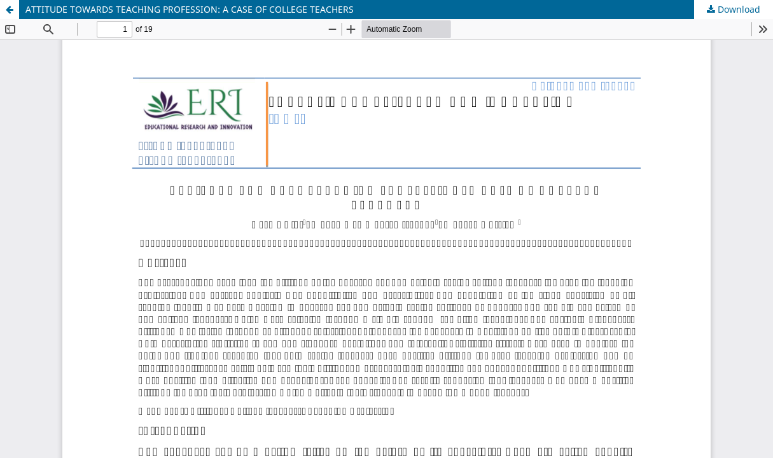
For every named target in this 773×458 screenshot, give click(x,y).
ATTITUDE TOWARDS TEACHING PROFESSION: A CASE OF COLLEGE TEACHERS (189, 9)
